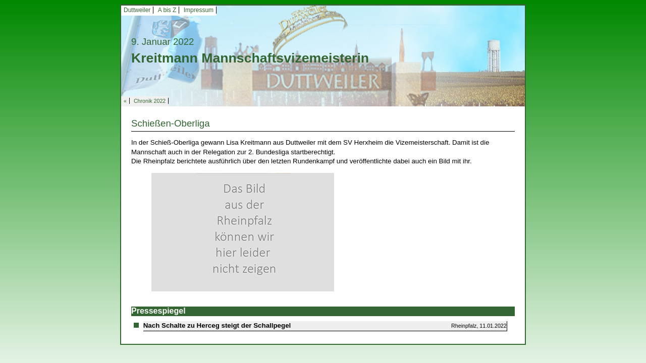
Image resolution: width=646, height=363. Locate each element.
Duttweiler (137, 10)
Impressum (198, 10)
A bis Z (167, 10)
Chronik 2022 (150, 101)
